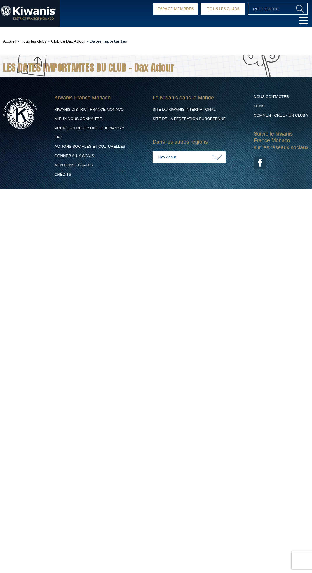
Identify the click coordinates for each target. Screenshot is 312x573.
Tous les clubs (34, 40)
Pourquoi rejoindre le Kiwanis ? (89, 128)
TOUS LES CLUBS (223, 8)
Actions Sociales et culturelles (90, 146)
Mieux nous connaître (78, 119)
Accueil (9, 40)
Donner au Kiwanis (74, 156)
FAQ (58, 137)
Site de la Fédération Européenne (189, 119)
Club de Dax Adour (68, 40)
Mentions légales (74, 165)
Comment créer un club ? (281, 115)
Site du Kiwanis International (184, 109)
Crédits (63, 174)
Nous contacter (271, 96)
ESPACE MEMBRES (176, 8)
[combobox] (189, 157)
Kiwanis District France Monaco (89, 109)
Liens (259, 106)
